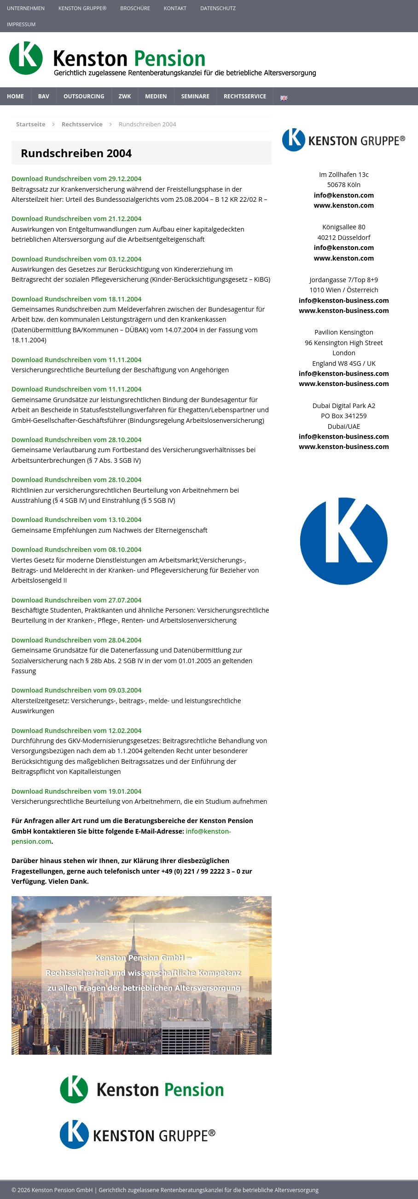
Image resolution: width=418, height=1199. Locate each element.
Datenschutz (218, 8)
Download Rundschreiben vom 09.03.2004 (76, 690)
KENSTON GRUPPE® (82, 8)
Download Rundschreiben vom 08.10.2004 (76, 549)
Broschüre (135, 8)
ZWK (125, 96)
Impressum (21, 24)
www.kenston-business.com (344, 310)
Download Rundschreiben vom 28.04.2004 (76, 640)
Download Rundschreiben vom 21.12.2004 (76, 218)
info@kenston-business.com (344, 300)
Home (15, 96)
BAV (43, 96)
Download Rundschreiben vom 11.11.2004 (76, 359)
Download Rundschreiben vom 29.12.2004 (76, 178)
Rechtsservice (245, 96)
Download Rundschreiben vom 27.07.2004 (76, 600)
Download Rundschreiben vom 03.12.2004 (76, 259)
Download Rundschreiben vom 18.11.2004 (76, 299)
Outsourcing (84, 96)
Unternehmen (26, 8)
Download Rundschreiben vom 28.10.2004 (76, 439)
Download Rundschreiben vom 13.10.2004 (76, 519)
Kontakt (175, 8)
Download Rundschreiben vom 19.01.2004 (76, 791)
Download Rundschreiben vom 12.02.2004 (76, 730)
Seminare (195, 96)
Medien (156, 96)
